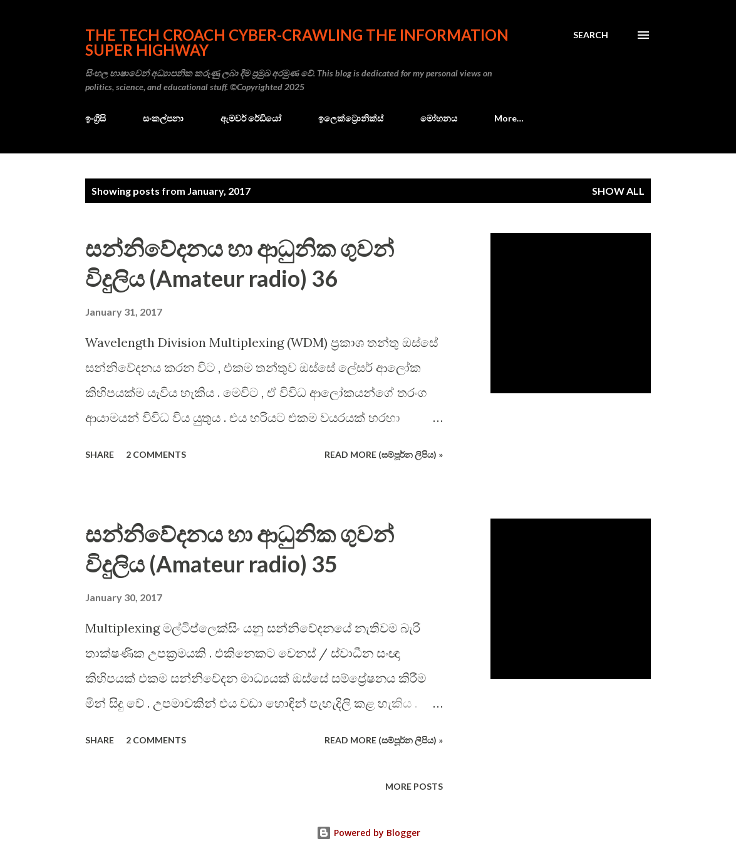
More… (509, 118)
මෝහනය (438, 118)
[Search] (590, 35)
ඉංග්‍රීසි (95, 118)
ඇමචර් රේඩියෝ (250, 118)
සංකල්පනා (163, 118)
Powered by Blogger (368, 833)
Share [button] (99, 454)
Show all (618, 191)
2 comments (156, 454)
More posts (414, 786)
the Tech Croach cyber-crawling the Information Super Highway (297, 42)
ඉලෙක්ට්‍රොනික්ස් (350, 118)
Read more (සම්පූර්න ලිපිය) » (383, 454)
